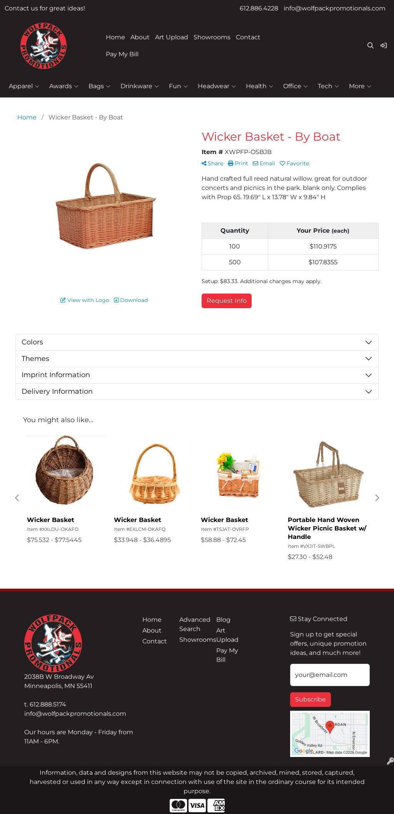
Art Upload (171, 37)
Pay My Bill (122, 54)
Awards (63, 86)
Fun (178, 86)
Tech (328, 86)
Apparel (24, 86)
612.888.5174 (48, 704)
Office (295, 86)
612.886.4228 (259, 8)
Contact (248, 37)
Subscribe (310, 699)
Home (115, 37)
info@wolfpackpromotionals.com (335, 8)
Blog (223, 619)
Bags (99, 86)
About (140, 37)
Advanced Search (193, 624)
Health (259, 86)
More (360, 86)
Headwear (217, 86)
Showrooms (212, 37)
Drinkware (139, 86)
